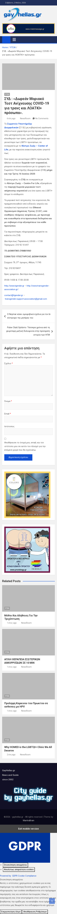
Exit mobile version (28, 828)
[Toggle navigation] (14, 39)
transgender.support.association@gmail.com (26, 299)
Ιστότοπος (9, 426)
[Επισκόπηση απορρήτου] (15, 865)
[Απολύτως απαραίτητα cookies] (19, 869)
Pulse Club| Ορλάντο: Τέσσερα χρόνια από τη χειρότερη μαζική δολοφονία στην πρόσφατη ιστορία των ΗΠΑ (28, 331)
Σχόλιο (8, 363)
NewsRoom (25, 118)
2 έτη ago (11, 754)
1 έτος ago (12, 623)
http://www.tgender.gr (14, 285)
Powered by (18, 876)
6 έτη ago (11, 118)
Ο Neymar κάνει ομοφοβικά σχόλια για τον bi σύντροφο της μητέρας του (28, 316)
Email (7, 413)
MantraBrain (28, 820)
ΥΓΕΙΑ (7, 94)
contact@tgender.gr (13, 295)
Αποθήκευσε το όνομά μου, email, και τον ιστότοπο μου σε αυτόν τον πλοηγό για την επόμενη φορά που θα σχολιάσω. (25, 446)
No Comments (41, 118)
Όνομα (8, 401)
